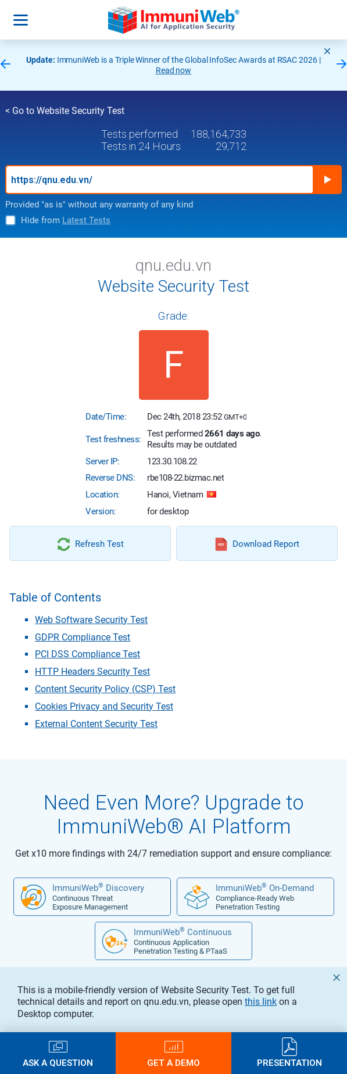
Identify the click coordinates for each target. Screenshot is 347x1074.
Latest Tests (86, 220)
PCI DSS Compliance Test (87, 654)
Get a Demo (173, 1063)
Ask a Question (58, 1063)
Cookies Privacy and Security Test (104, 706)
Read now (174, 70)
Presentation (289, 1063)
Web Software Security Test (91, 619)
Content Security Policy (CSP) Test (105, 688)
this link (261, 1001)
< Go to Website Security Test (64, 110)
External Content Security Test (96, 723)
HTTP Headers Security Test (92, 671)
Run (327, 179)
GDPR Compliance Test (82, 637)
